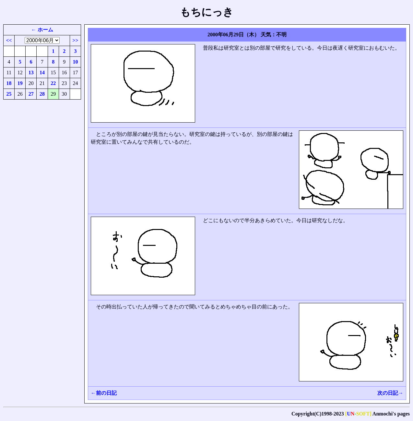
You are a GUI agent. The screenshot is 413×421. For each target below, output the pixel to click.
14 (42, 72)
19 (20, 83)
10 (75, 62)
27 (31, 94)
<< (9, 40)
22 (53, 83)
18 (9, 83)
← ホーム (42, 29)
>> (75, 40)
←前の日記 (104, 393)
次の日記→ (390, 393)
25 (9, 94)
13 (31, 72)
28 (42, 94)
